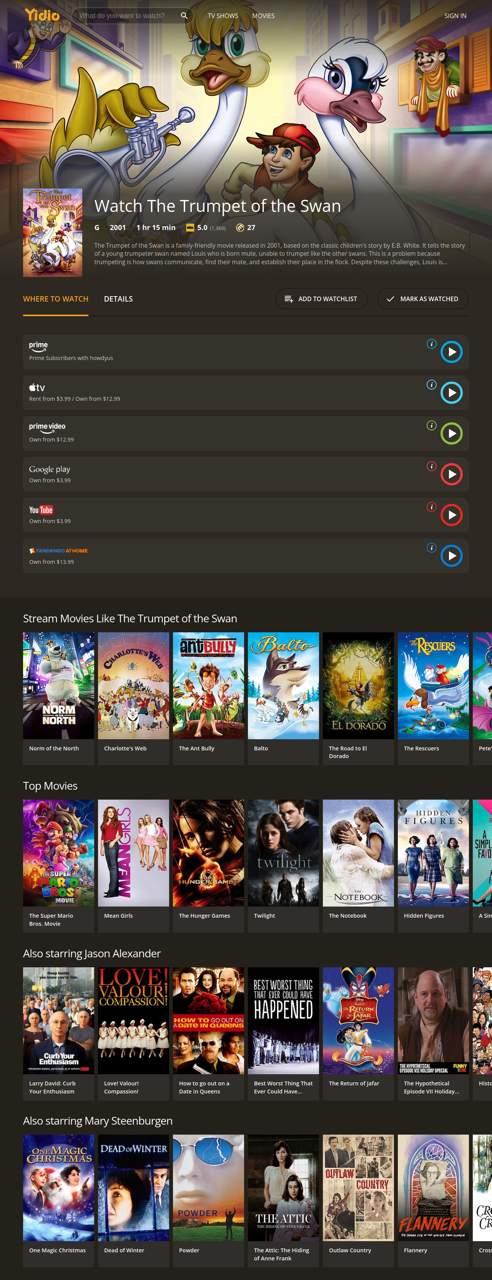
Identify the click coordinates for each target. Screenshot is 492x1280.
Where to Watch (55, 298)
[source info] (430, 344)
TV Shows (223, 16)
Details (118, 298)
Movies (263, 16)
